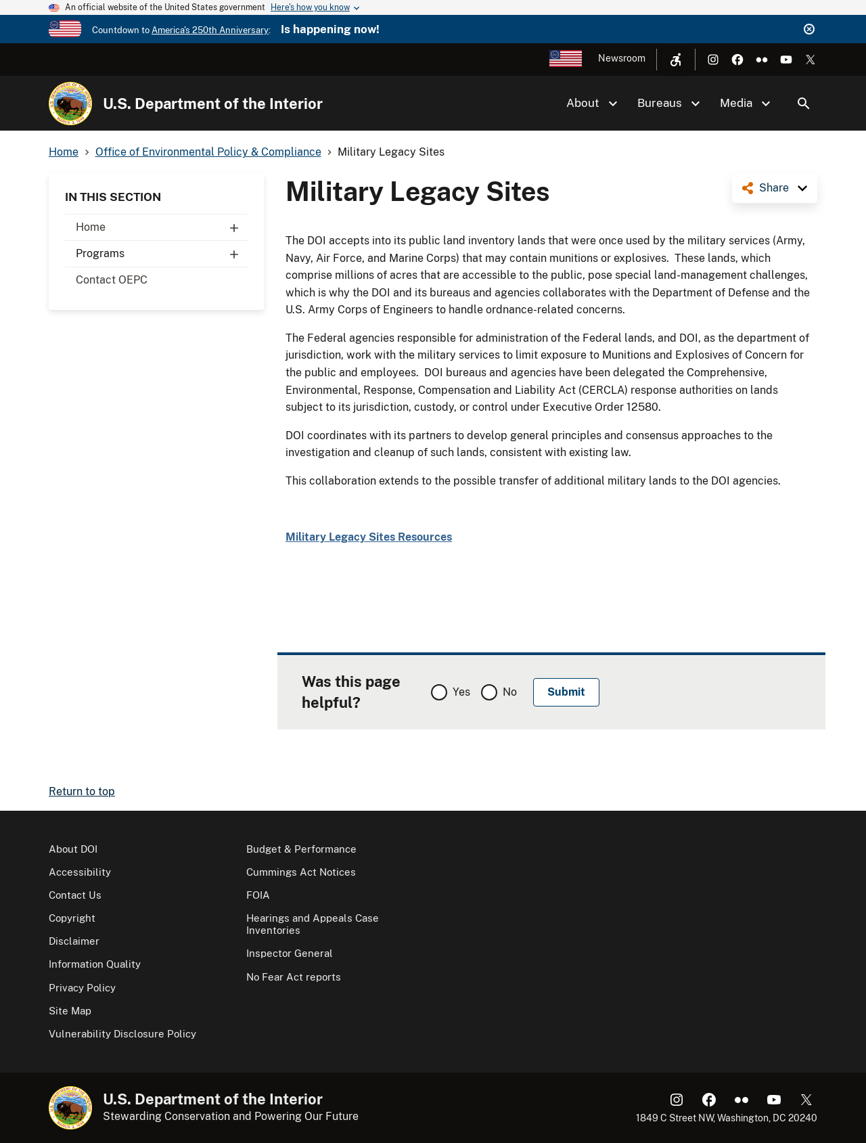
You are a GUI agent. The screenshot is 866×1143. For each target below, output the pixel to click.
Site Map (70, 1010)
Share (774, 187)
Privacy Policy (82, 987)
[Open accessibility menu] (675, 59)
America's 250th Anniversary (210, 30)
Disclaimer (74, 941)
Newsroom (621, 58)
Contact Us (75, 895)
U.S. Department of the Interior (213, 103)
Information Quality (95, 964)
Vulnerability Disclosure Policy (122, 1033)
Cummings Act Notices (301, 872)
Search (803, 103)
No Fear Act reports (293, 977)
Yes (461, 692)
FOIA (258, 895)
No (510, 692)
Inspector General (289, 953)
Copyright (72, 918)
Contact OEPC (111, 279)
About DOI (73, 849)
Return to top (82, 791)
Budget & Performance (301, 849)
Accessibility (80, 872)
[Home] (70, 103)
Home (162, 227)
